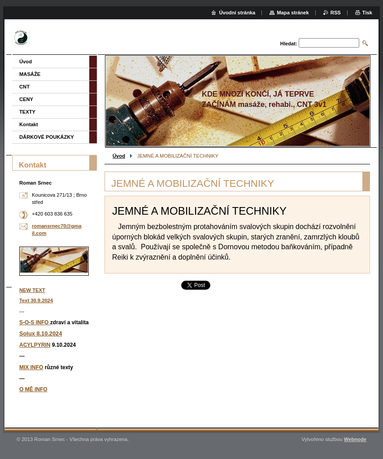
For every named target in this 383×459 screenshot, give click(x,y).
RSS (336, 12)
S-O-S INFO (34, 322)
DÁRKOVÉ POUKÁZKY (46, 137)
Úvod (119, 156)
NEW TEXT (32, 290)
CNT (24, 86)
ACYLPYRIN (34, 345)
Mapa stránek (293, 12)
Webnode (355, 439)
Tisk (367, 12)
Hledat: (288, 43)
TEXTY (27, 112)
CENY (26, 99)
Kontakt (28, 124)
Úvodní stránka (237, 12)
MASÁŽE (29, 74)
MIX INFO (31, 367)
